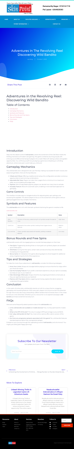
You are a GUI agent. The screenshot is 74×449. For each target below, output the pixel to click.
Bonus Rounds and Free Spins (19, 115)
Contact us (56, 24)
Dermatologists (50, 19)
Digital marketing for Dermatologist (63, 443)
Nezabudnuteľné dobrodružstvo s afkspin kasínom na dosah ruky (53, 392)
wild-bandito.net (12, 210)
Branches (65, 19)
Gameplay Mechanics (17, 111)
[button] (50, 85)
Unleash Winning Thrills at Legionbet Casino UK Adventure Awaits (21, 392)
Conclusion (13, 119)
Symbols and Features (17, 113)
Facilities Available (32, 19)
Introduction (14, 109)
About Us (17, 19)
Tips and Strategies (16, 117)
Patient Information (21, 24)
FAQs (11, 121)
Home (6, 19)
